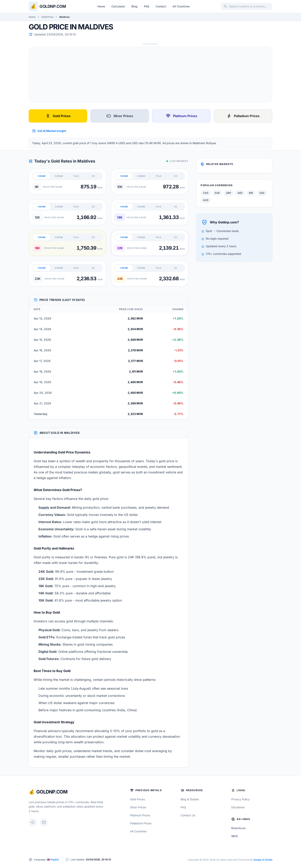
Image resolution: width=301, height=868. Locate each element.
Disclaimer (238, 807)
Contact (161, 6)
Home (101, 6)
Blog (134, 6)
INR (251, 192)
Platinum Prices (181, 116)
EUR (217, 192)
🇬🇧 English (53, 859)
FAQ (146, 6)
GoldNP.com (51, 792)
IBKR (234, 836)
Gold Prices (58, 116)
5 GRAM (59, 176)
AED (239, 192)
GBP (228, 192)
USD (262, 192)
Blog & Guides (190, 799)
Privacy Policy (240, 799)
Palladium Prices (243, 116)
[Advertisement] (149, 75)
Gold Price (47, 16)
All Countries (181, 6)
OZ (93, 176)
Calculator (118, 6)
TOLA (76, 176)
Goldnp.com (52, 6)
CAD (205, 192)
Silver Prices (119, 116)
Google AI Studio (262, 859)
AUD (205, 200)
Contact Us (188, 815)
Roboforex (238, 828)
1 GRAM (41, 176)
